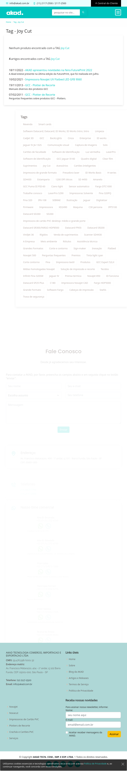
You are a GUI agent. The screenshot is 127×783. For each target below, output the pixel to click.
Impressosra (55, 208)
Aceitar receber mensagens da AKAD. (85, 734)
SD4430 (36, 181)
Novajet (13, 707)
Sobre (72, 665)
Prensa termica (82, 277)
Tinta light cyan (104, 256)
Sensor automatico (88, 187)
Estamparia (52, 181)
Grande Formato (41, 291)
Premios (85, 256)
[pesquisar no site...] (66, 12)
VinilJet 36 (37, 236)
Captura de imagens (95, 146)
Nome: (69, 710)
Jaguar (96, 201)
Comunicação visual (67, 146)
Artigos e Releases (79, 678)
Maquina (87, 208)
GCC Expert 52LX (115, 263)
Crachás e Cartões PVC (21, 732)
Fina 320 (36, 201)
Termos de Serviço (79, 684)
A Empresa (38, 243)
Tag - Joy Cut (18, 22)
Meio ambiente (58, 243)
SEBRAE (66, 201)
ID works (111, 139)
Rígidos (53, 236)
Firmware (37, 208)
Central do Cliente (107, 3)
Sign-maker (89, 250)
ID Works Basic (103, 174)
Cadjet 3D (37, 139)
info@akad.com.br (19, 3)
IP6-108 (51, 201)
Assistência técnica (96, 243)
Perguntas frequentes (63, 256)
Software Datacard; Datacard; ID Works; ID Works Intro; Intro (65, 132)
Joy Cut (63, 49)
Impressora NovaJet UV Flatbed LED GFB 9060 (52, 81)
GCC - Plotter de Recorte (39, 87)
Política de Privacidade (95, 771)
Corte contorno (40, 263)
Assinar (114, 734)
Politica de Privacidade (81, 691)
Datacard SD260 (41, 215)
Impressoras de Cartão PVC (24, 719)
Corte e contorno (67, 250)
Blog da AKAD (76, 672)
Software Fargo (64, 291)
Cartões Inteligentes (94, 167)
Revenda (37, 125)
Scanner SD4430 (102, 236)
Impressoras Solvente (90, 194)
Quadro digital (98, 160)
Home (8, 22)
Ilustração (81, 201)
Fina (57, 263)
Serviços (13, 738)
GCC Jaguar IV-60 (75, 160)
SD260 (59, 215)
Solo (114, 146)
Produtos (95, 263)
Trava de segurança (42, 298)
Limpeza (108, 132)
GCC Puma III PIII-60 (43, 187)
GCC (51, 139)
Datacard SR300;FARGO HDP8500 (50, 229)
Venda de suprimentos (75, 236)
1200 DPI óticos (73, 181)
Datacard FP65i (82, 229)
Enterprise (94, 139)
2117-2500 (47, 3)
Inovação (106, 250)
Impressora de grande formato (49, 174)
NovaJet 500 (38, 256)
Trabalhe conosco (41, 194)
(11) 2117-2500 (24, 680)
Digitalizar (111, 201)
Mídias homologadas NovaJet (48, 270)
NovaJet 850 (103, 277)
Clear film (117, 160)
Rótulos (76, 243)
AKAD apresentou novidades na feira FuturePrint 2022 (57, 71)
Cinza (80, 139)
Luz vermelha (102, 153)
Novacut (13, 713)
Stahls (112, 291)
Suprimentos (39, 167)
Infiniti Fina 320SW (42, 277)
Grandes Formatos (42, 250)
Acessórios (71, 167)
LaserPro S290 (65, 194)
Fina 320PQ (114, 194)
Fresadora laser (80, 174)
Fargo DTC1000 (113, 187)
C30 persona (104, 208)
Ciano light (66, 187)
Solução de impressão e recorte (87, 270)
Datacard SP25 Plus (42, 284)
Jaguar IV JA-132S (41, 146)
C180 (62, 284)
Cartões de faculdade (43, 153)
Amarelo (106, 181)
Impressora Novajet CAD (84, 284)
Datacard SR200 (105, 229)
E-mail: (69, 719)
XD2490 (72, 208)
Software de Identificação (75, 153)
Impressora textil (74, 263)
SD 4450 (91, 181)
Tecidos (114, 270)
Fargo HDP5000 (111, 284)
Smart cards (54, 125)
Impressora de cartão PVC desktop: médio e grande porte (63, 222)
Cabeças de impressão (91, 291)
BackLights (65, 139)
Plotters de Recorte (19, 725)
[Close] (123, 772)
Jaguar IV (63, 277)
